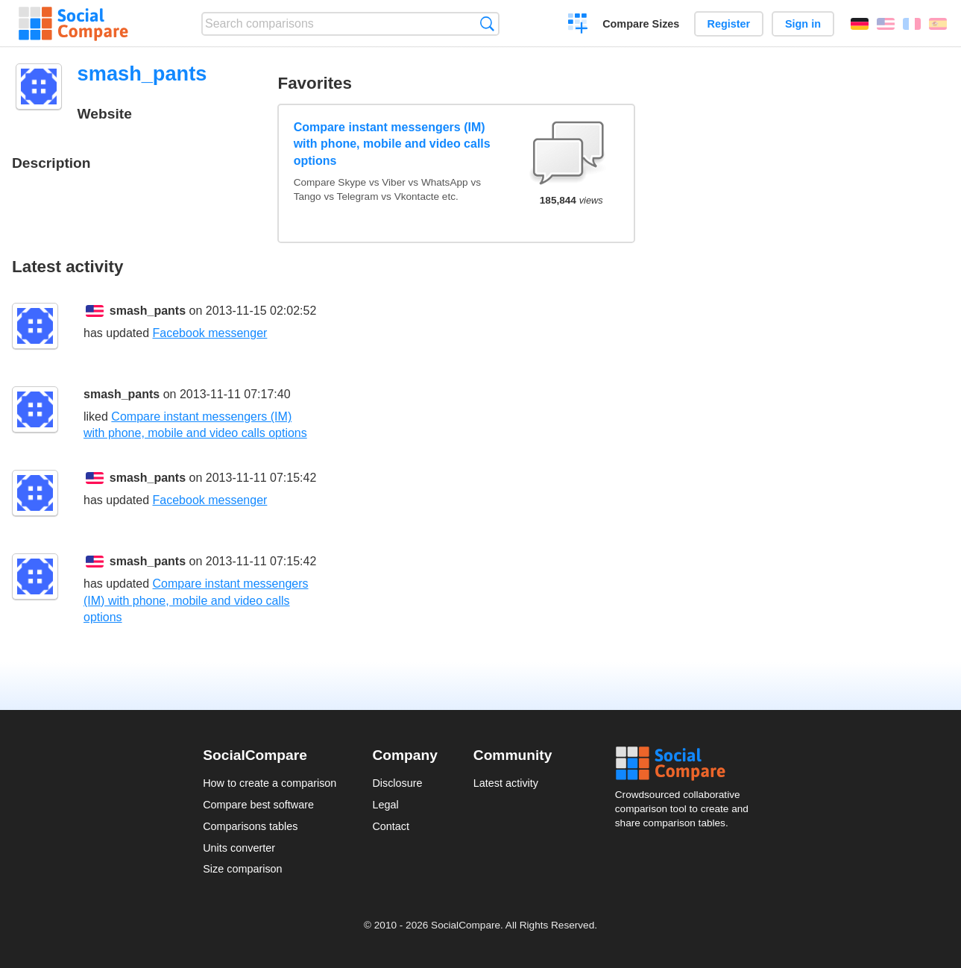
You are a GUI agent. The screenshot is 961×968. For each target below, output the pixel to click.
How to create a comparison (269, 783)
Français (912, 24)
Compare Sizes (640, 24)
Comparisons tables (250, 826)
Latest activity (505, 783)
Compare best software (258, 805)
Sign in (803, 24)
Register (729, 24)
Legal (385, 805)
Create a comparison (578, 25)
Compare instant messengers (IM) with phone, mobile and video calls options (392, 144)
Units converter (239, 848)
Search (487, 23)
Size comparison (242, 869)
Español (938, 24)
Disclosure (397, 783)
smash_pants (148, 310)
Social (686, 764)
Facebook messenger (210, 333)
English (886, 24)
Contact (390, 826)
